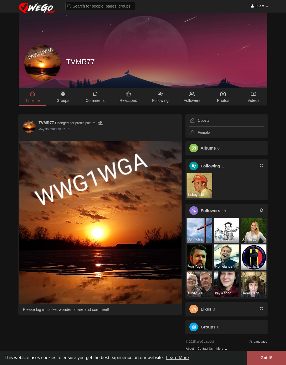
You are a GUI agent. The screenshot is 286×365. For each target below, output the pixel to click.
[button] (100, 5)
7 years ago (46, 129)
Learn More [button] (177, 357)
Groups (208, 327)
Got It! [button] (266, 358)
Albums (208, 148)
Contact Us (205, 348)
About (190, 348)
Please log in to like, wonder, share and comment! (66, 309)
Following (210, 166)
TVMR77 (80, 61)
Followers (210, 210)
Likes (206, 309)
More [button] (221, 348)
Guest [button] (259, 6)
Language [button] (258, 341)
